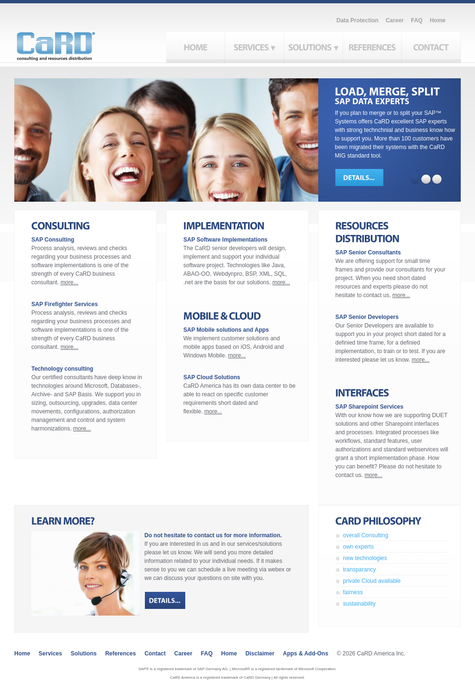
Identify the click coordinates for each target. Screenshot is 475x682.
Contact (155, 653)
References (120, 653)
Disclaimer (260, 653)
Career (395, 20)
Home (438, 20)
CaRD (66, 44)
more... (69, 282)
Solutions (84, 653)
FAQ (417, 20)
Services (50, 653)
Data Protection (357, 20)
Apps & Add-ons (306, 653)
